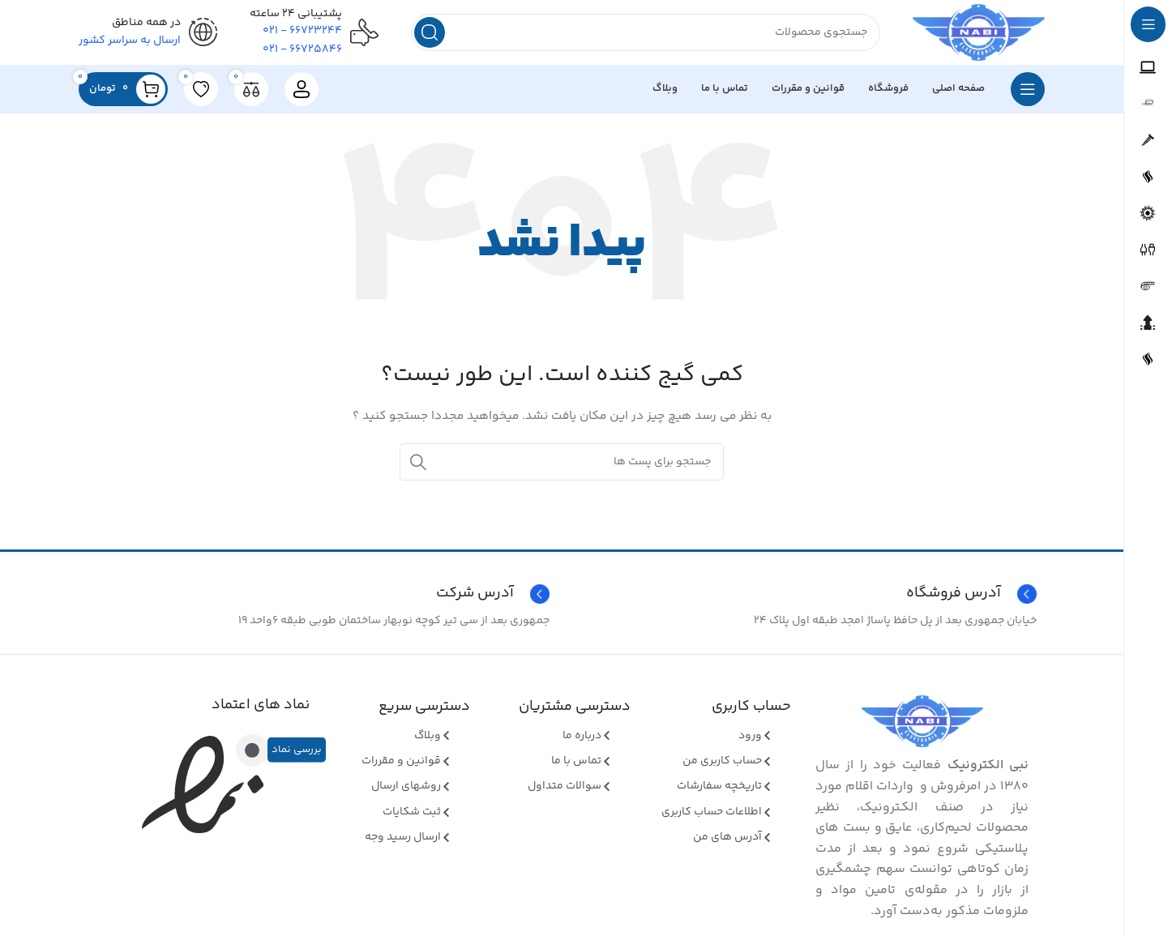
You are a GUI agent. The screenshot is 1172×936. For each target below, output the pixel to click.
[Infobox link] (318, 594)
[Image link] (922, 721)
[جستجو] (645, 32)
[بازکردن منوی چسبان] (1028, 89)
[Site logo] (979, 32)
